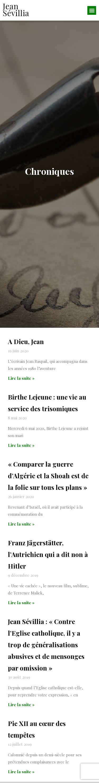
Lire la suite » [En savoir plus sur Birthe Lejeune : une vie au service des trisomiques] (21, 451)
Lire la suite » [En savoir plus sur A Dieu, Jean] (21, 384)
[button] (91, 10)
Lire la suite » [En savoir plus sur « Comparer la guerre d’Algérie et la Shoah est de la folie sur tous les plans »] (21, 530)
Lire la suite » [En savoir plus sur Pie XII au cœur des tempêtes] (21, 777)
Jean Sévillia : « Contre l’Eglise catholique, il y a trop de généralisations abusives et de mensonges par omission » (46, 650)
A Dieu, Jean (26, 347)
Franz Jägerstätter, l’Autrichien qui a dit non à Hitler (48, 560)
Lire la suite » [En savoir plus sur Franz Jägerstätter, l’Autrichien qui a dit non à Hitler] (21, 608)
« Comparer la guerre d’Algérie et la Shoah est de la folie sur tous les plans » (48, 482)
